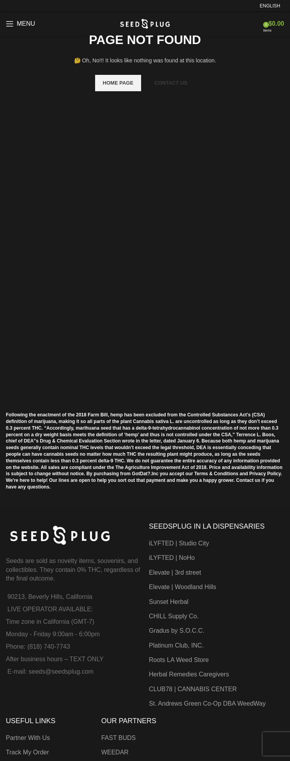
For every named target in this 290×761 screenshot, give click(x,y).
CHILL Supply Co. (173, 616)
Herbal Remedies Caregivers (189, 674)
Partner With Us (28, 737)
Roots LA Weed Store (179, 660)
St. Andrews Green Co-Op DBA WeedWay (207, 703)
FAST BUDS (118, 737)
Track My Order (27, 752)
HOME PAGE (118, 83)
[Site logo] (145, 23)
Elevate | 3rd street (175, 572)
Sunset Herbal (168, 601)
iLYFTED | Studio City (179, 543)
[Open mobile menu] (20, 24)
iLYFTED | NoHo (172, 557)
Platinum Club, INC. (176, 645)
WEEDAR (115, 752)
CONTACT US (170, 83)
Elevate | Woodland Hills (182, 587)
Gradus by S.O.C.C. (176, 630)
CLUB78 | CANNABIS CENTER (193, 689)
